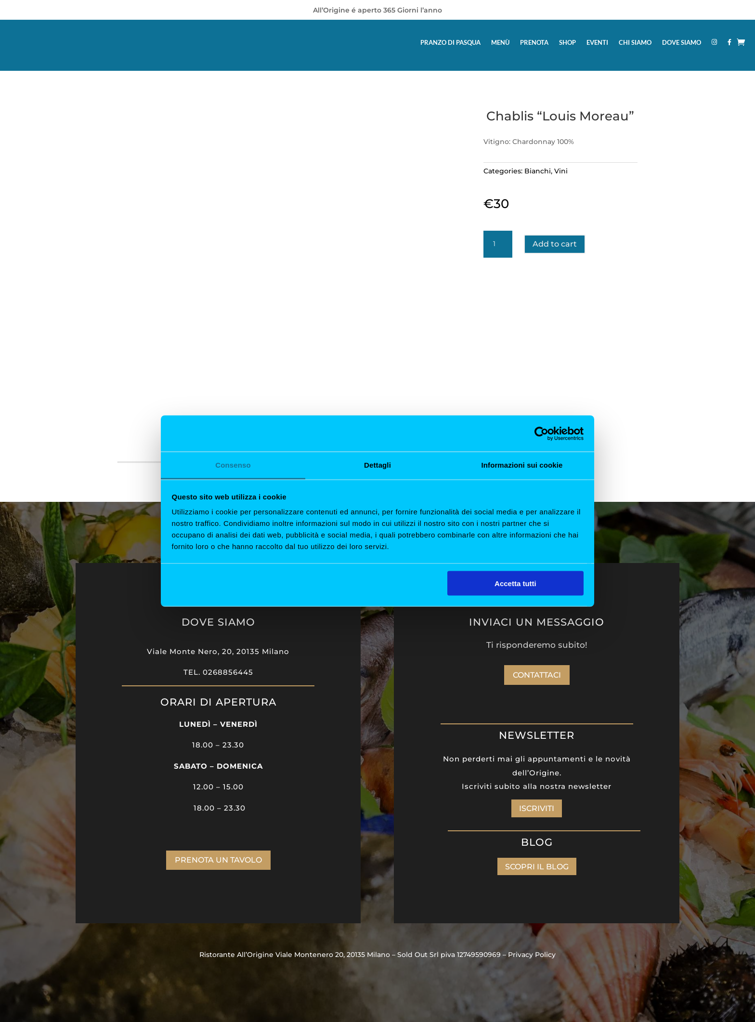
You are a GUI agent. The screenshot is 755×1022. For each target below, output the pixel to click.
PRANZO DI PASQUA (450, 42)
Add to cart (555, 244)
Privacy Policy (532, 954)
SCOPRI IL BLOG (537, 866)
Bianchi (537, 171)
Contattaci (537, 675)
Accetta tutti (515, 583)
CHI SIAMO (635, 42)
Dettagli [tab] (377, 465)
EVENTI (597, 42)
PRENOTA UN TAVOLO (218, 860)
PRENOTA (534, 42)
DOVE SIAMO (681, 42)
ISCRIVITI (536, 808)
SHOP (567, 42)
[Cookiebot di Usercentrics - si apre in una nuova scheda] (541, 433)
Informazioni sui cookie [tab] (522, 465)
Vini (561, 171)
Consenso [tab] (232, 465)
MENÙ (500, 42)
